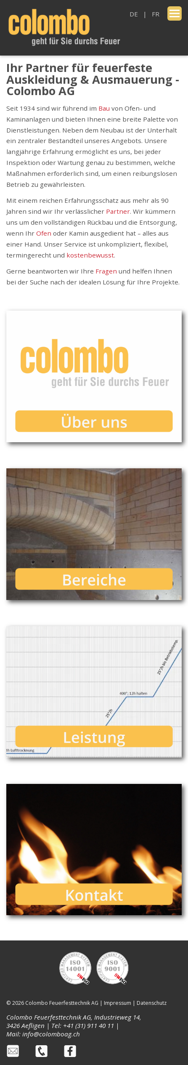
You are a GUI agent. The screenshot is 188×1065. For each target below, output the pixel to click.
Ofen (43, 233)
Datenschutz (152, 1003)
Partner (118, 211)
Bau (104, 108)
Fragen (107, 271)
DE (134, 14)
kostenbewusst (90, 255)
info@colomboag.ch (51, 1034)
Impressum (117, 1003)
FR (155, 14)
